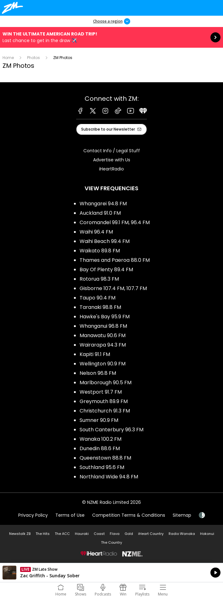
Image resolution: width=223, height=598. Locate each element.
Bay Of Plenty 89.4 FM (106, 269)
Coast (99, 533)
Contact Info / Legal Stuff (111, 151)
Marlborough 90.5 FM (105, 382)
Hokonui (207, 533)
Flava (115, 533)
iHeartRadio (111, 169)
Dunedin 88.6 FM (100, 448)
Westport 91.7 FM (101, 392)
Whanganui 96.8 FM (103, 326)
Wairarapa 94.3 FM (103, 344)
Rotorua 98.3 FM (99, 279)
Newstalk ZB (20, 533)
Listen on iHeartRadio (111, 572)
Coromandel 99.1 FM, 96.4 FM (115, 222)
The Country (111, 542)
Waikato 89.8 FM (100, 250)
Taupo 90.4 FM (97, 297)
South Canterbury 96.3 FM (111, 429)
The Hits (43, 533)
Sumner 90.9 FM (99, 420)
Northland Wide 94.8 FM (109, 476)
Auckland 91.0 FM (100, 213)
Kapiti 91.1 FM (95, 354)
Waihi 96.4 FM (96, 231)
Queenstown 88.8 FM (105, 457)
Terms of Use (70, 515)
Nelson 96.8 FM (98, 373)
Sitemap (182, 515)
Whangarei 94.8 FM (103, 203)
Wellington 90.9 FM (102, 363)
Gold (129, 533)
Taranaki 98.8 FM (100, 307)
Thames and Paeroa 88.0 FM (115, 260)
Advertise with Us (111, 160)
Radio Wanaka (182, 533)
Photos (33, 57)
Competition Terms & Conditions (128, 515)
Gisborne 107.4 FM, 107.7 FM (113, 288)
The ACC (62, 533)
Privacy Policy (33, 515)
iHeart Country (151, 533)
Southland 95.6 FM (102, 467)
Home (8, 57)
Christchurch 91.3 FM (105, 410)
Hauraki (82, 533)
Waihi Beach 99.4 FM (105, 241)
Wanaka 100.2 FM (100, 439)
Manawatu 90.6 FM (102, 335)
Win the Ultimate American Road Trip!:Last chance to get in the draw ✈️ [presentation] (111, 37)
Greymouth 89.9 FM (104, 401)
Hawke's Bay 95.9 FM (105, 316)
